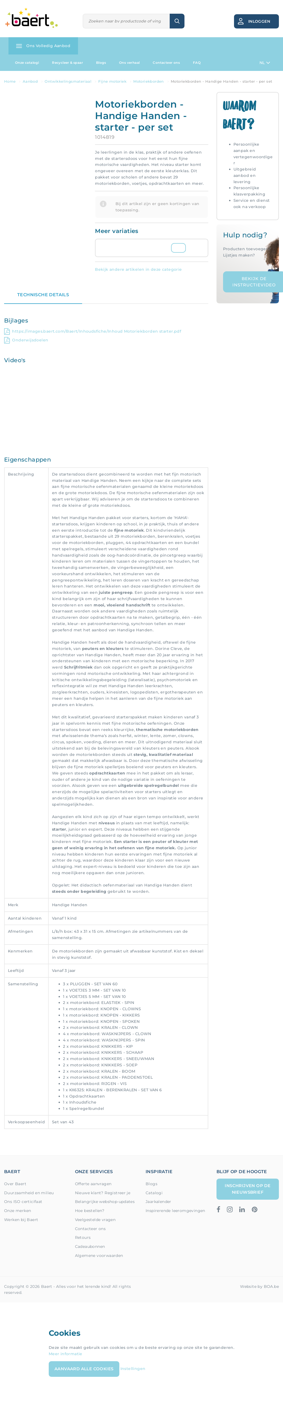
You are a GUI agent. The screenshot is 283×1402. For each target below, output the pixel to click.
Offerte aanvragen (93, 1183)
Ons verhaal (129, 63)
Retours (83, 1237)
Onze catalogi (27, 63)
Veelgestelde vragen (95, 1219)
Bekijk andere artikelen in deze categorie (138, 269)
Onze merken (17, 1210)
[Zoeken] (126, 21)
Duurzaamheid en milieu (29, 1192)
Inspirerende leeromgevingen (175, 1210)
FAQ (197, 63)
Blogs (101, 63)
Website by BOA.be (259, 1286)
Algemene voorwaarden (99, 1255)
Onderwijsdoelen (26, 340)
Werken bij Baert (21, 1219)
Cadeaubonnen (90, 1246)
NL (264, 62)
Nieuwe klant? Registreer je (103, 1192)
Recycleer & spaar (67, 63)
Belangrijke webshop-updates (105, 1201)
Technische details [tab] (43, 294)
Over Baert (15, 1183)
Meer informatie (65, 1353)
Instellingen (133, 1368)
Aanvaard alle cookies (83, 1368)
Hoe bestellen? (90, 1210)
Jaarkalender (158, 1201)
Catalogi (154, 1192)
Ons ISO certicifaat (23, 1201)
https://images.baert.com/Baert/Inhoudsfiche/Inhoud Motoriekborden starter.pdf (92, 331)
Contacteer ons (166, 63)
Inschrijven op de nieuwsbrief (247, 1189)
